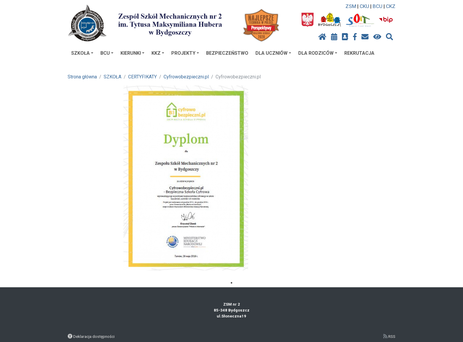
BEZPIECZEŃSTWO (227, 53)
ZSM (350, 6)
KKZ (157, 53)
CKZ (390, 6)
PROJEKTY (185, 53)
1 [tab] (231, 283)
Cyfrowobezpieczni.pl (186, 77)
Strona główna (82, 77)
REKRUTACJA (359, 53)
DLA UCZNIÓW (273, 53)
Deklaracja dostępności (94, 336)
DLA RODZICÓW (317, 53)
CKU (364, 6)
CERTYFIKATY (142, 77)
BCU (377, 6)
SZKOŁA (82, 53)
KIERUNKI (132, 53)
